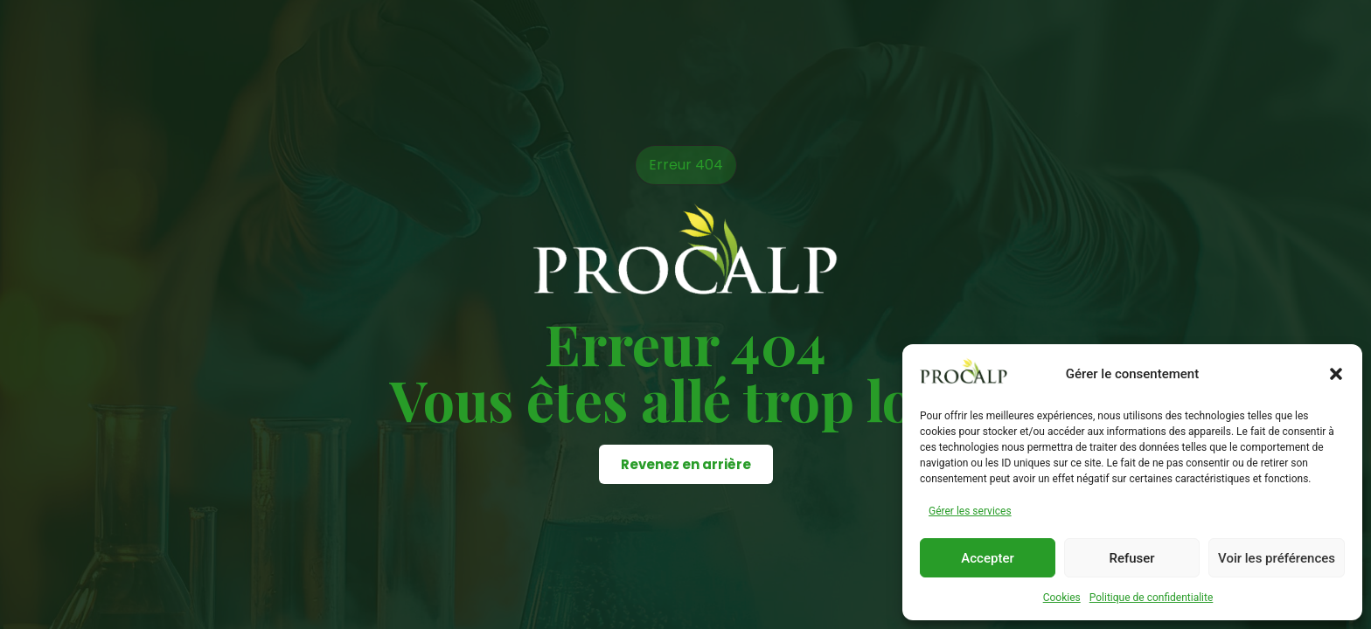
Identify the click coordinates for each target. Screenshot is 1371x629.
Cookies (1062, 597)
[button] (1336, 374)
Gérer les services (970, 511)
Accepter (987, 558)
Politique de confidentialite (1151, 597)
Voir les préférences (1276, 558)
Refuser (1131, 558)
